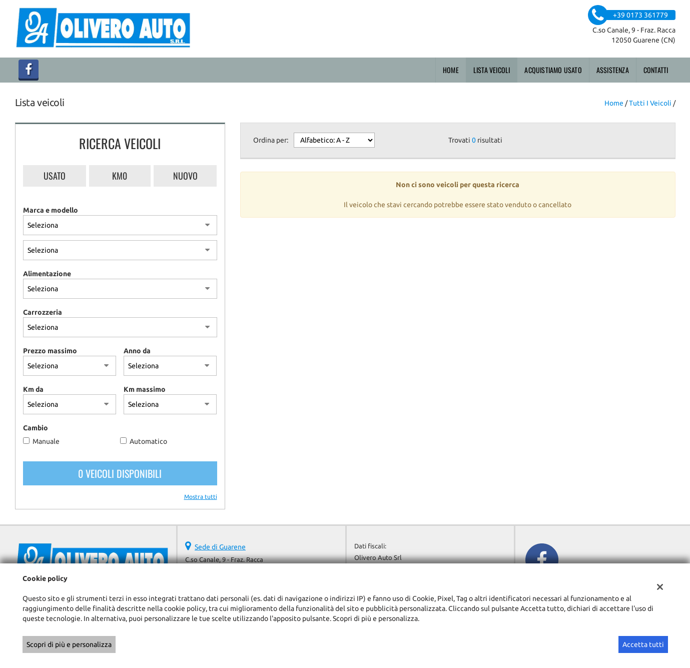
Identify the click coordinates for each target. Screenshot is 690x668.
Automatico (148, 441)
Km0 (119, 175)
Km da (33, 389)
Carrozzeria (42, 312)
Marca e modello (50, 210)
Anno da (137, 351)
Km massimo (145, 389)
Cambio (35, 428)
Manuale (46, 441)
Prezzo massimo (50, 351)
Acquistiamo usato (552, 70)
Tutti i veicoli (650, 103)
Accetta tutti (643, 644)
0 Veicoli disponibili (120, 473)
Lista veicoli (491, 70)
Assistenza (612, 70)
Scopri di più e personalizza (69, 644)
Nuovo (185, 175)
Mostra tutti (200, 496)
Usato (55, 175)
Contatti (655, 70)
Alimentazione (47, 274)
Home (451, 70)
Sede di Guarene (220, 547)
